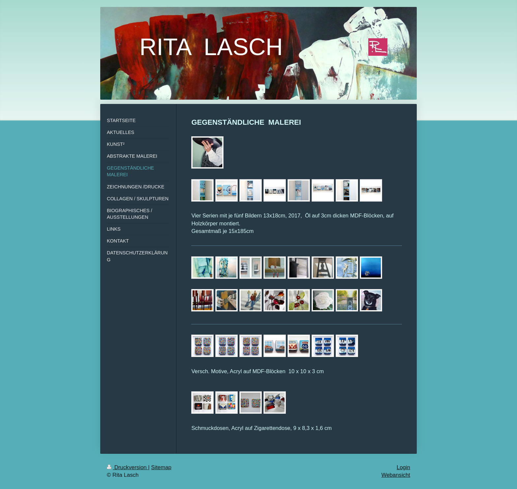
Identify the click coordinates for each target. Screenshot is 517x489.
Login (403, 467)
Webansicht (395, 475)
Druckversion (127, 467)
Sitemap (161, 467)
